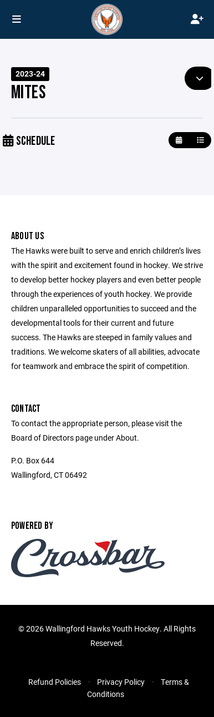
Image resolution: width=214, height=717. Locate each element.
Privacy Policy (121, 681)
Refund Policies (54, 681)
